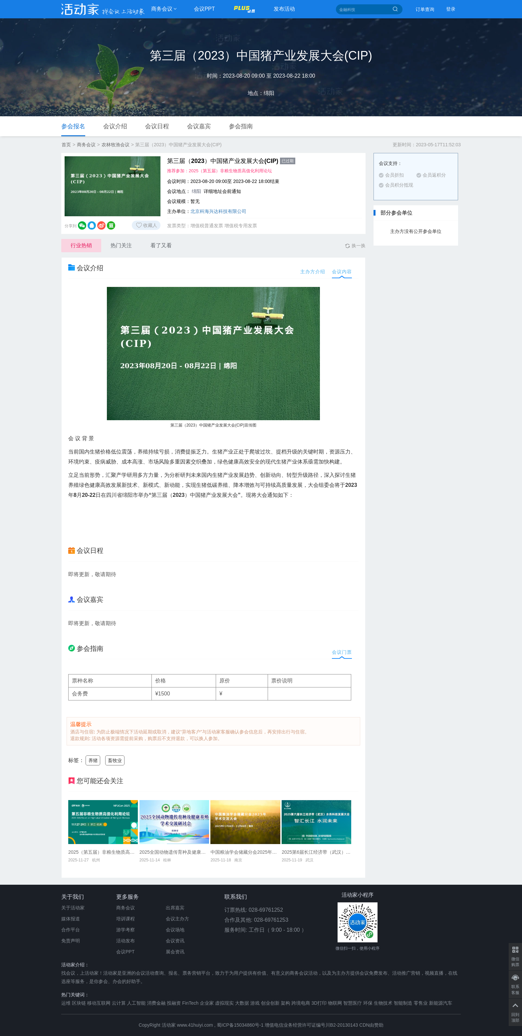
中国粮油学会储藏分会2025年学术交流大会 (245, 852)
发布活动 (284, 9)
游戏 (255, 1003)
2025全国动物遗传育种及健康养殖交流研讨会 (174, 852)
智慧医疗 (352, 1003)
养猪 (93, 760)
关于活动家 (73, 907)
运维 (66, 1003)
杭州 (96, 860)
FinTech (190, 1003)
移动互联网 (99, 1003)
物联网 (335, 1003)
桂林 (167, 860)
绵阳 (196, 191)
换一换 (355, 246)
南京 (238, 860)
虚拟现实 (224, 1003)
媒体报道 (70, 918)
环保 (368, 1003)
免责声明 (70, 940)
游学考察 (125, 929)
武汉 (310, 860)
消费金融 (156, 1003)
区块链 (79, 1003)
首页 (66, 144)
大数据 (242, 1003)
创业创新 (270, 1003)
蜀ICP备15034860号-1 (240, 1025)
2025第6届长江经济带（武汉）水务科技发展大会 (316, 852)
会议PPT (204, 9)
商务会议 (161, 9)
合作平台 (70, 929)
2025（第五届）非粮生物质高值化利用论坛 (230, 170)
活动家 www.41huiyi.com (187, 1025)
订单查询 (425, 9)
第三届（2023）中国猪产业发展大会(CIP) (231, 161)
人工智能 (136, 1003)
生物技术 (383, 1003)
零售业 (421, 1003)
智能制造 (403, 1003)
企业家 (207, 1003)
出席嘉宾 (175, 907)
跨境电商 (301, 1003)
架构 (285, 1003)
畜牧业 (115, 760)
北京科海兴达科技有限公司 (218, 211)
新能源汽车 (440, 1003)
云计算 (119, 1003)
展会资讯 (175, 951)
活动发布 (125, 940)
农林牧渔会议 (116, 144)
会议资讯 (175, 940)
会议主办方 (177, 918)
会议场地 (175, 929)
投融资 (174, 1003)
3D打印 (319, 1003)
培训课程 (125, 918)
